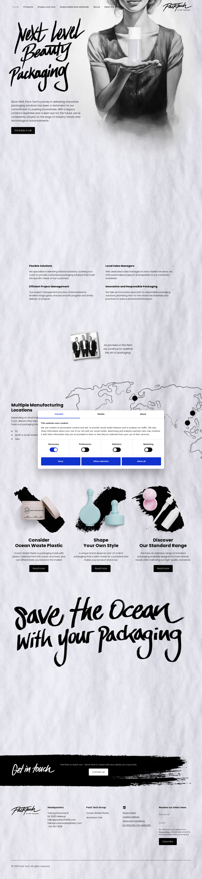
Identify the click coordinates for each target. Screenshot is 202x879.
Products (28, 7)
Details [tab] (101, 414)
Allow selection (101, 461)
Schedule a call (23, 130)
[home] (177, 7)
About (96, 7)
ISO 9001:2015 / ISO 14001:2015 (137, 825)
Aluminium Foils (94, 817)
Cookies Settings (131, 817)
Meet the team (113, 7)
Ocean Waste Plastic (97, 813)
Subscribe (167, 841)
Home (15, 7)
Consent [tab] (59, 414)
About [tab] (143, 414)
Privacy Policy (129, 812)
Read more (39, 568)
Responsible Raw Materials (74, 7)
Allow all (141, 461)
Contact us (98, 772)
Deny (60, 461)
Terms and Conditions (134, 821)
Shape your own (47, 7)
